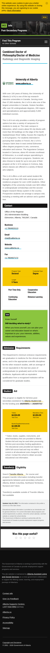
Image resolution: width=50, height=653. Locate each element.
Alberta (7, 17)
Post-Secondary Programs (14, 30)
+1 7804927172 (11, 258)
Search (37, 17)
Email (26, 68)
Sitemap (6, 628)
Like (30, 17)
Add (24, 17)
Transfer (17, 474)
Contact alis (8, 593)
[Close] (46, 3)
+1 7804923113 (11, 228)
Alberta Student (33, 401)
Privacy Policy (9, 617)
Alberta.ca (7, 612)
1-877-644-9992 (9, 607)
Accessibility (8, 623)
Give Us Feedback (11, 599)
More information (14, 10)
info (6, 25)
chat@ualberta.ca (12, 238)
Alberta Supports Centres (13, 604)
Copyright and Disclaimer (12, 643)
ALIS (16, 17)
